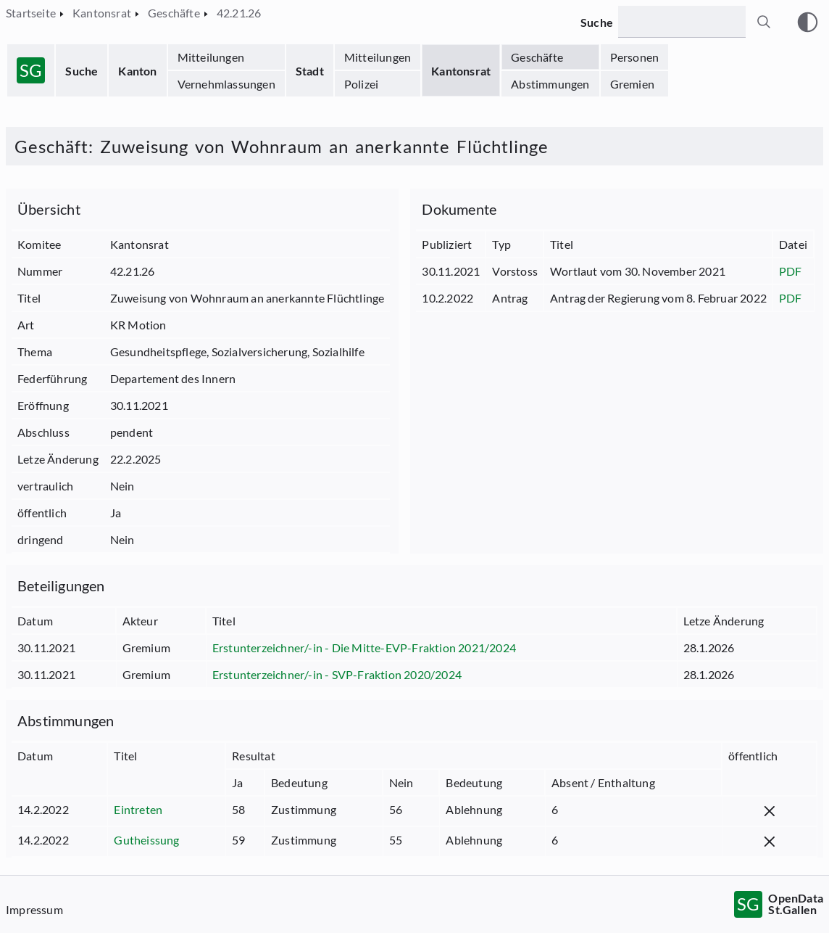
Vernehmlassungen (226, 84)
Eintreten (138, 809)
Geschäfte (537, 57)
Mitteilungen (211, 57)
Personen (634, 57)
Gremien (632, 84)
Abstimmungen (550, 84)
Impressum (34, 909)
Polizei (361, 84)
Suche (81, 71)
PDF (790, 271)
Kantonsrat (461, 71)
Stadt (310, 71)
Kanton (137, 71)
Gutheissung (146, 840)
